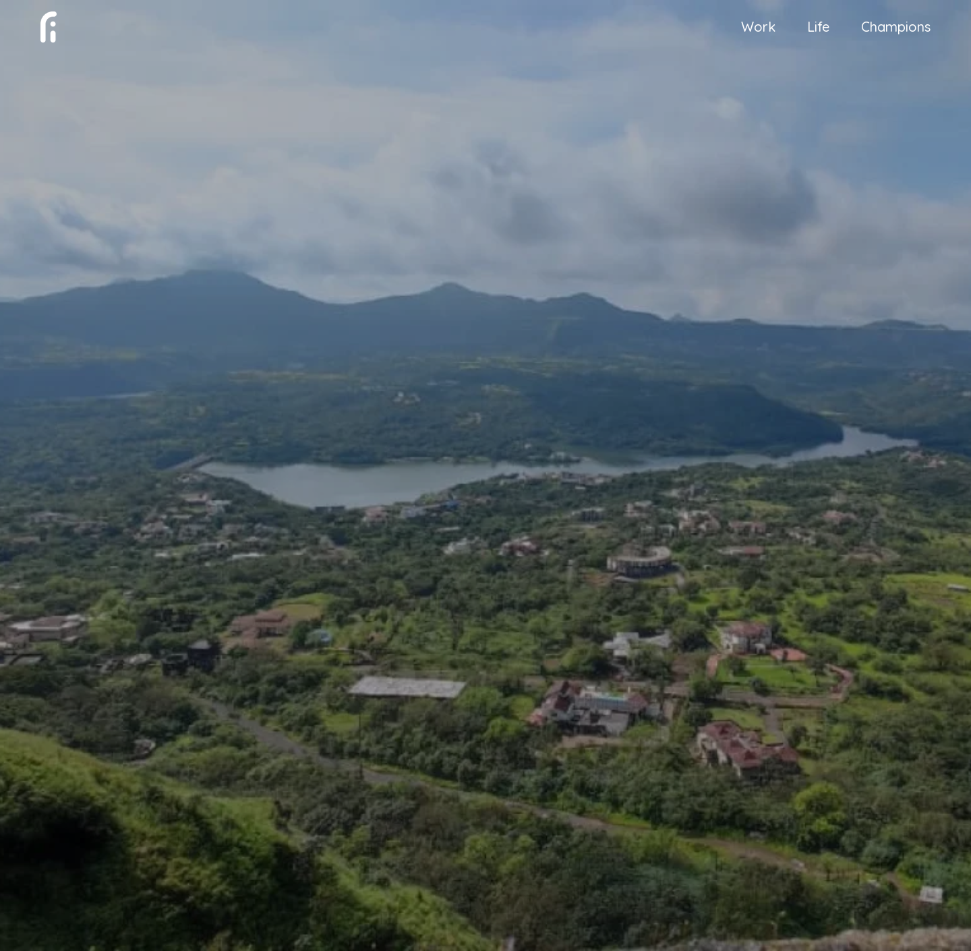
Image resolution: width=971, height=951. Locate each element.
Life (818, 28)
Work (758, 28)
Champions (896, 28)
